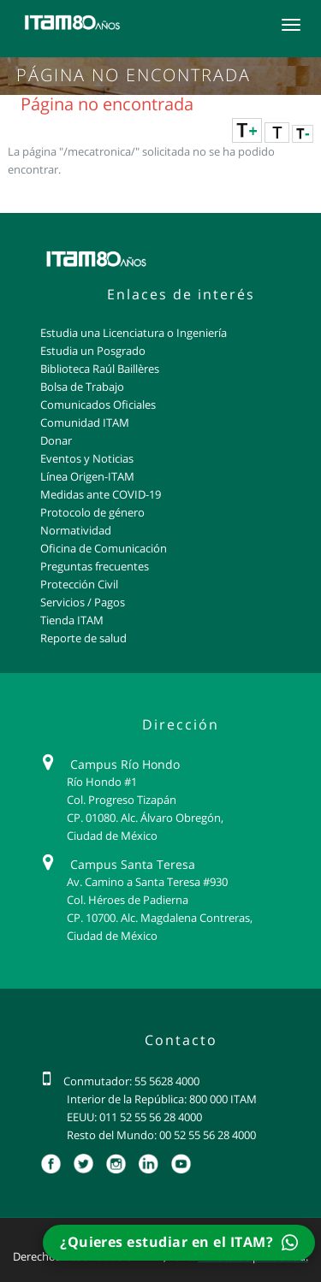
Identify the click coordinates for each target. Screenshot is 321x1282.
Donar (56, 440)
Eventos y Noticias (87, 458)
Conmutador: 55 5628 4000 (131, 1081)
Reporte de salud (83, 638)
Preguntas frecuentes (94, 566)
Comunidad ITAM (84, 422)
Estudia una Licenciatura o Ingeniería (133, 332)
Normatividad (75, 530)
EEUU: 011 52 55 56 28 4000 (134, 1117)
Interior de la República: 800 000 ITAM (162, 1099)
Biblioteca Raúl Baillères (99, 368)
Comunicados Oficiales (98, 404)
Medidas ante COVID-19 (100, 494)
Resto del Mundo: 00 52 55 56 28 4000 (161, 1135)
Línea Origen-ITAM (87, 476)
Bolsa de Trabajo (82, 386)
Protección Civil (79, 584)
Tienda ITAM (72, 620)
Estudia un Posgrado (93, 350)
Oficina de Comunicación (103, 548)
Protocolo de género (92, 512)
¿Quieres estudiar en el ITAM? (178, 1242)
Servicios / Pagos (82, 602)
